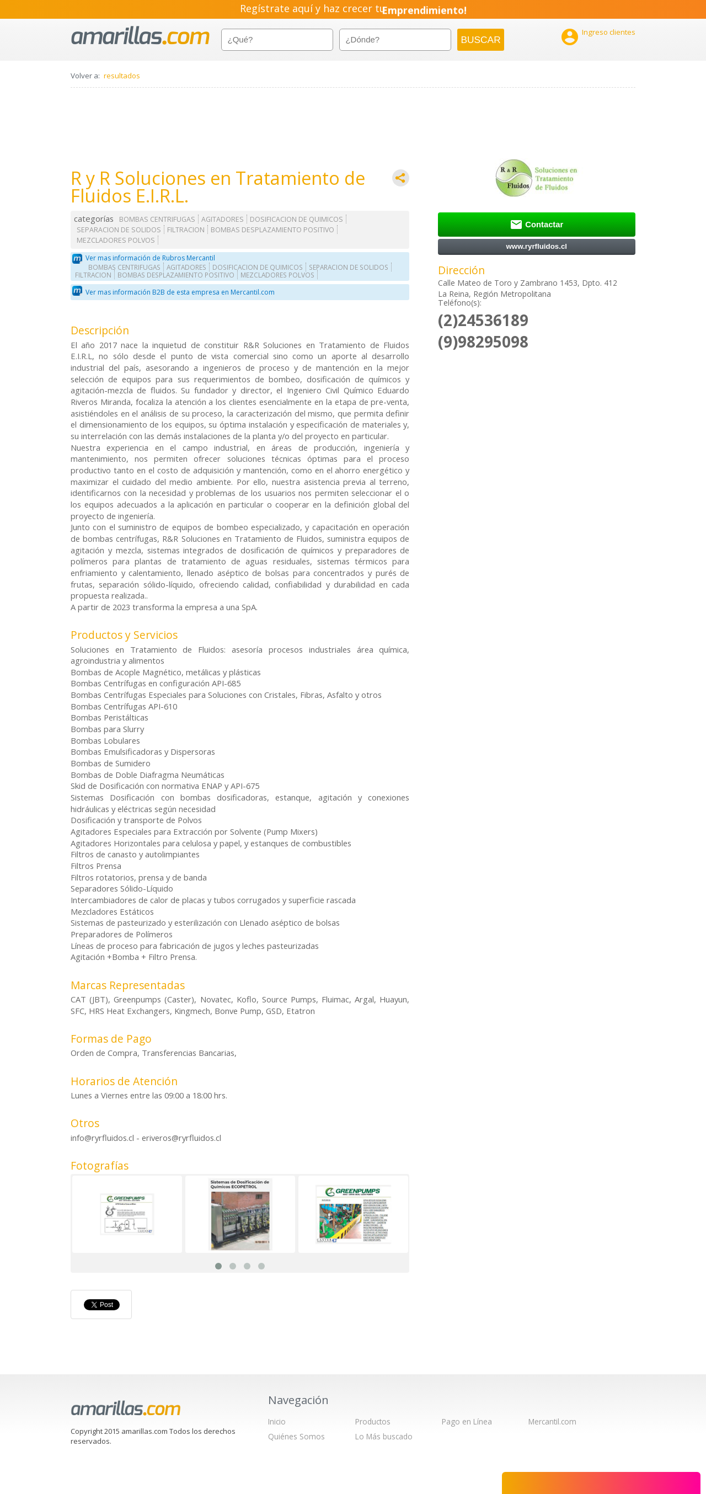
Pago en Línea (467, 1421)
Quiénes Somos (296, 1436)
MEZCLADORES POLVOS (116, 240)
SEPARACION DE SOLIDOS (119, 229)
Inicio (277, 1421)
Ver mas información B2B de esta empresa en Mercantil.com (180, 292)
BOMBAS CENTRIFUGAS (157, 219)
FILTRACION (186, 229)
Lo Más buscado (384, 1436)
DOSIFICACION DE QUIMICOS (296, 219)
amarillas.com (140, 35)
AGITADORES (222, 219)
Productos (373, 1421)
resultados (122, 76)
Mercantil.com (552, 1421)
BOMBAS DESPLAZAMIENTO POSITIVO (272, 229)
